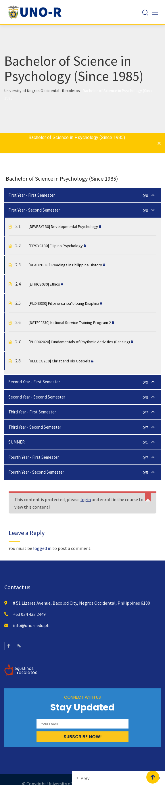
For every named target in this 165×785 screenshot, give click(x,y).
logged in (42, 548)
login (85, 499)
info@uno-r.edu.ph (31, 625)
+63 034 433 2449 (29, 614)
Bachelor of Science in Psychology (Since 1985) (76, 137)
